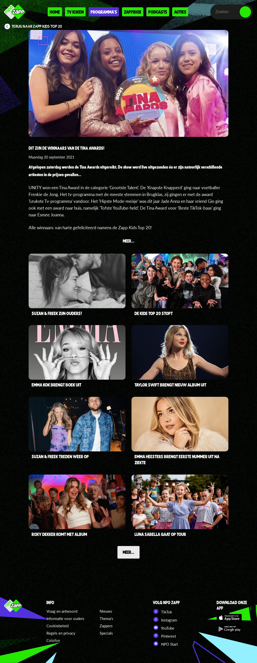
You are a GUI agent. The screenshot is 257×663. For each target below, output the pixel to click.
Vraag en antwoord (61, 611)
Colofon (53, 640)
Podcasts (157, 12)
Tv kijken (75, 12)
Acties (180, 12)
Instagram (165, 619)
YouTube (163, 628)
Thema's (106, 618)
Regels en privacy (60, 633)
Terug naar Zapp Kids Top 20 (37, 26)
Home (55, 12)
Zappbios (132, 12)
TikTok (162, 611)
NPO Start (165, 644)
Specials (106, 633)
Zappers (106, 625)
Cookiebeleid (57, 625)
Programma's (104, 12)
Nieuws (106, 611)
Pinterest (164, 636)
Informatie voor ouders (65, 618)
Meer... (128, 552)
